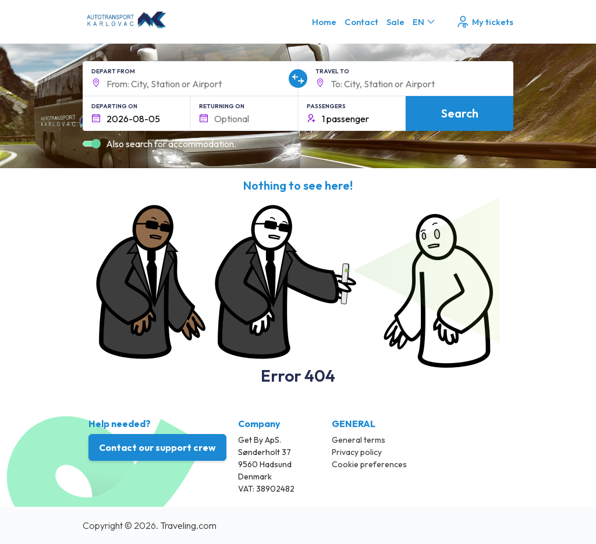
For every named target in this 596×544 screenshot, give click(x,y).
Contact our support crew (157, 447)
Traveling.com (188, 525)
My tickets (484, 22)
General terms (358, 440)
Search (459, 113)
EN (425, 21)
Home (324, 21)
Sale (395, 21)
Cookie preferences (369, 464)
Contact (361, 21)
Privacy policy (357, 452)
